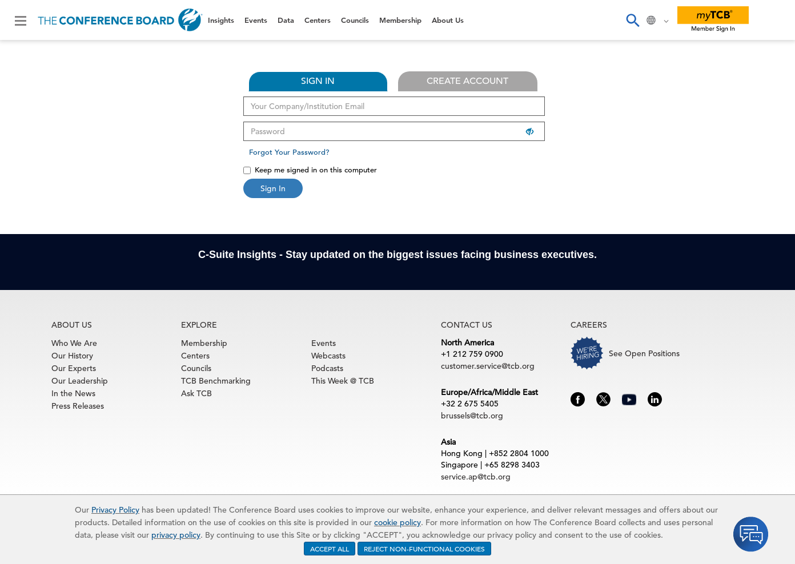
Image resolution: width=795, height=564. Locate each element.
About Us (448, 20)
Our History (72, 356)
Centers (317, 20)
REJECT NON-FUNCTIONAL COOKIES (424, 548)
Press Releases (77, 406)
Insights (221, 20)
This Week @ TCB (342, 381)
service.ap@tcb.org (476, 477)
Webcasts (328, 356)
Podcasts (327, 368)
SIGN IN (318, 81)
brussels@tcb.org (472, 415)
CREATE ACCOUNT (467, 81)
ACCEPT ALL (329, 548)
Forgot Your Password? (289, 152)
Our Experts (73, 368)
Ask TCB (196, 393)
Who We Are (74, 343)
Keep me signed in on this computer (310, 170)
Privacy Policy (115, 510)
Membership (400, 20)
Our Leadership (79, 381)
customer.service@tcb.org (488, 366)
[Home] (120, 20)
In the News (73, 393)
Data (286, 20)
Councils (355, 20)
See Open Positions (644, 353)
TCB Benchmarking (216, 381)
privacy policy (175, 535)
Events (255, 20)
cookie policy (397, 522)
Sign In (273, 188)
